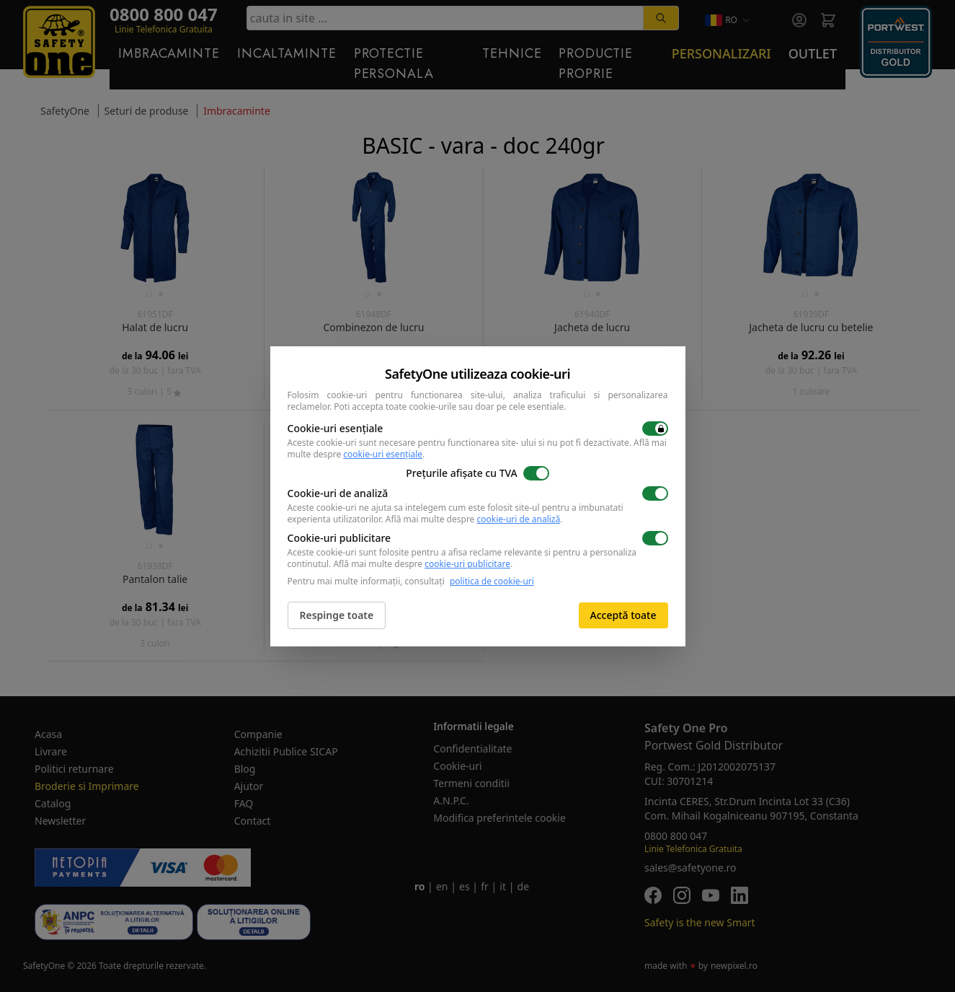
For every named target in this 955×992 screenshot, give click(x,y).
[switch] (655, 428)
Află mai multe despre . (474, 519)
